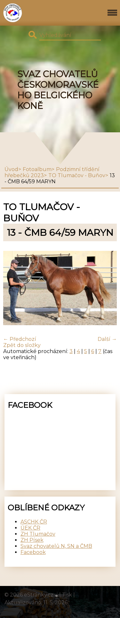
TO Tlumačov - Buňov (76, 175)
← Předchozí (19, 339)
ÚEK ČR (30, 528)
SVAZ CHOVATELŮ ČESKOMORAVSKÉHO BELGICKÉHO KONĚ (58, 90)
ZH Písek (32, 540)
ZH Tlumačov (37, 534)
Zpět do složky (22, 345)
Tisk (67, 595)
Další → (107, 339)
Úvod (11, 169)
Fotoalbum (37, 169)
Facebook (33, 552)
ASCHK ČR (33, 522)
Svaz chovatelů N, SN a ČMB (56, 546)
